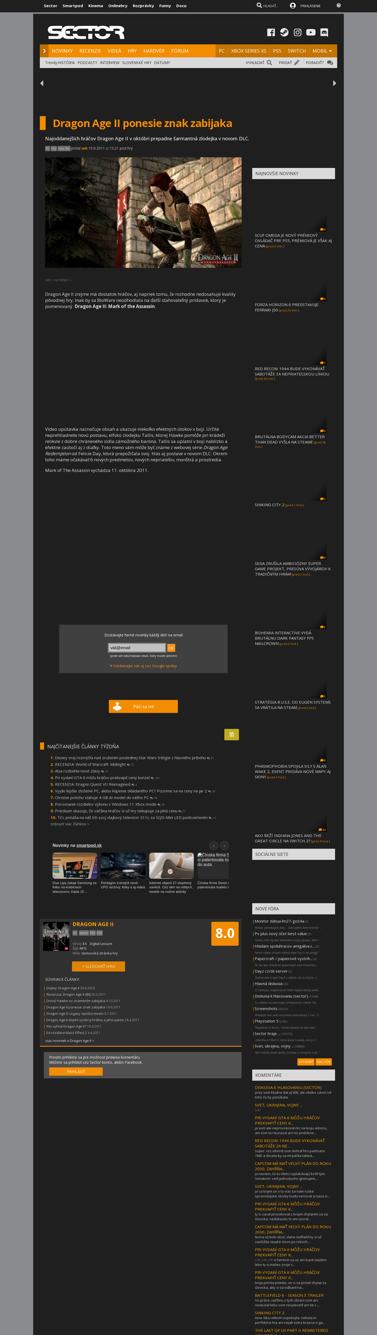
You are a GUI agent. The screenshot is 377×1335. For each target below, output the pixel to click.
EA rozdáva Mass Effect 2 (66, 1032)
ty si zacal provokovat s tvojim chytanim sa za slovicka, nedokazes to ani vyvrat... (291, 1216)
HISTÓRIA (66, 62)
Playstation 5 (267, 1021)
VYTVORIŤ (306, 1062)
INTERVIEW (109, 62)
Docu (181, 5)
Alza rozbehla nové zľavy (81, 771)
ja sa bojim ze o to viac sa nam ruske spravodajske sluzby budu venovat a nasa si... (292, 1193)
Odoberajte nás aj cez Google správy (145, 665)
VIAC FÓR (324, 1062)
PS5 (277, 51)
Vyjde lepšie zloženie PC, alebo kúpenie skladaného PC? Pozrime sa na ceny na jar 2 (135, 790)
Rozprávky (143, 5)
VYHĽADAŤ (255, 62)
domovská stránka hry (100, 953)
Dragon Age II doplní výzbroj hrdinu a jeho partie (85, 1019)
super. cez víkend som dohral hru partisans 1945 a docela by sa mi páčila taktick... (290, 1153)
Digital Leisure (101, 943)
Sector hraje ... (267, 1033)
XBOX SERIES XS (248, 51)
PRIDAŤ (285, 62)
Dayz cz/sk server (271, 971)
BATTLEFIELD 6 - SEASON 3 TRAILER (289, 1295)
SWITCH (297, 51)
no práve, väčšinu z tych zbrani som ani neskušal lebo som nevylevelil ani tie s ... (287, 1302)
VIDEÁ (114, 51)
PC (222, 51)
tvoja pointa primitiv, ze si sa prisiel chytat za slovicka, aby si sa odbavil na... (290, 1285)
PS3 (54, 148)
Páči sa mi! (143, 706)
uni (84, 148)
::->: (257, 1110)
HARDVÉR (154, 51)
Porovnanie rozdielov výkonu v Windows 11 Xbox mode (110, 804)
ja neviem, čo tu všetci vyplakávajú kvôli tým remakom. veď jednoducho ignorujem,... (290, 1176)
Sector (50, 5)
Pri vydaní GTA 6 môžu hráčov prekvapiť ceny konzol (107, 777)
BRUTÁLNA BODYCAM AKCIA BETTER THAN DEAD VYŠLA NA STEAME (290, 439)
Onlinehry (117, 5)
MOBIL (320, 51)
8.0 (225, 933)
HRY (132, 51)
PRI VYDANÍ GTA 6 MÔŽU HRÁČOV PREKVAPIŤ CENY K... (287, 1120)
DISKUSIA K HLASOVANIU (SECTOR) (288, 1087)
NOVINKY (62, 51)
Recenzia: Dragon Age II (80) (68, 994)
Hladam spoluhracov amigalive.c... (285, 946)
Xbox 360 (64, 148)
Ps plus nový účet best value (281, 933)
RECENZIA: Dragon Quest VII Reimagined (96, 784)
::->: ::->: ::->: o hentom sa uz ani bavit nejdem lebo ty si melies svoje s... (291, 1262)
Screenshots (266, 1008)
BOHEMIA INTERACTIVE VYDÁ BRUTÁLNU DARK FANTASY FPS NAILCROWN (284, 638)
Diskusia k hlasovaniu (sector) (281, 996)
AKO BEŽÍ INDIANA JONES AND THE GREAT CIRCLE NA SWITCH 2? (288, 838)
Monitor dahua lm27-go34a (279, 921)
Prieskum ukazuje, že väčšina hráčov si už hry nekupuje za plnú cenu (120, 810)
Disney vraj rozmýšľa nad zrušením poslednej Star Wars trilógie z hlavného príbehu (134, 757)
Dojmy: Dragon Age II (62, 988)
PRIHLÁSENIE (311, 5)
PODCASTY (87, 62)
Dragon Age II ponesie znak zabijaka (75, 1007)
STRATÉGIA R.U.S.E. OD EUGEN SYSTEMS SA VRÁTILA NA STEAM (293, 704)
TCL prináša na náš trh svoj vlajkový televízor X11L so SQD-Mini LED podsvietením (136, 817)
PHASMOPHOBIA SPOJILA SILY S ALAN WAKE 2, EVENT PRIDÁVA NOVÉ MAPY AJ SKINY (293, 771)
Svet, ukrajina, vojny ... (274, 1046)
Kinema (95, 5)
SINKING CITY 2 (269, 504)
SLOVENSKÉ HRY (136, 62)
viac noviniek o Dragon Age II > (69, 1040)
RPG (83, 948)
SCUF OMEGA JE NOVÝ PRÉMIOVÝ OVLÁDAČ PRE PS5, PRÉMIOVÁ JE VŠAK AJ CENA (293, 240)
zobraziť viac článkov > (69, 823)
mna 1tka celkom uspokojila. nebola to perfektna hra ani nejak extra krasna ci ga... (290, 1320)
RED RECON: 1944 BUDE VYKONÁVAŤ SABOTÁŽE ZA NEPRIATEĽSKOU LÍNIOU (292, 371)
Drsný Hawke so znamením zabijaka (75, 1000)
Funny (165, 5)
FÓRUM (179, 51)
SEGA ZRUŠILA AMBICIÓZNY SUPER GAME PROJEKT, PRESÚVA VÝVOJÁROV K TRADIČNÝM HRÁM (293, 569)
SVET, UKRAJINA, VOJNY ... (278, 1105)
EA (85, 943)
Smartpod (73, 5)
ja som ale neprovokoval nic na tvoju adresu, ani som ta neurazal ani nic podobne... (291, 1130)
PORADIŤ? (315, 62)
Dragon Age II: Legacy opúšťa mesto (75, 1013)
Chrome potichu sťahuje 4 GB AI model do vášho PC (106, 797)
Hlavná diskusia (268, 983)
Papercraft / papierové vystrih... (283, 958)
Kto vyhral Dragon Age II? (66, 1026)
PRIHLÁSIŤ (76, 1071)
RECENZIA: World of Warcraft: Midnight (94, 764)
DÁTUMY (162, 62)
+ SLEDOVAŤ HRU (98, 966)
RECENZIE (90, 51)
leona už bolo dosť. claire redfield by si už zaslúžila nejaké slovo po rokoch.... (288, 1239)
